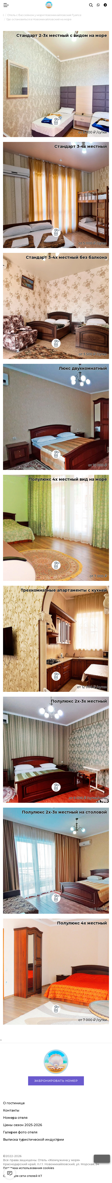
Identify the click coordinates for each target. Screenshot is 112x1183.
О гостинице (14, 1103)
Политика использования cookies (28, 1168)
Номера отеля (15, 1118)
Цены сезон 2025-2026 (22, 1125)
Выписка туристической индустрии (33, 1139)
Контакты (11, 1110)
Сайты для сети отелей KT (22, 1176)
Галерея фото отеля (20, 1132)
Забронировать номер (56, 1081)
